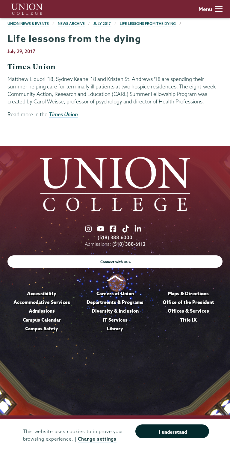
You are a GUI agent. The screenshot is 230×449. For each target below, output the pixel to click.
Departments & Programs (115, 302)
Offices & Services (188, 311)
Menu (211, 9)
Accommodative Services (41, 302)
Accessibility (41, 293)
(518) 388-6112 (129, 244)
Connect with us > (115, 262)
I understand (173, 432)
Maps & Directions (188, 293)
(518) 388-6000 (115, 237)
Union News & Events (28, 23)
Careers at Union (115, 293)
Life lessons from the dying (148, 23)
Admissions (42, 311)
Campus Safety (41, 329)
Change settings (97, 439)
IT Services (115, 320)
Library (115, 329)
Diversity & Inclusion (115, 311)
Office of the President (188, 302)
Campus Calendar (42, 320)
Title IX (188, 320)
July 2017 (102, 23)
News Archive (71, 23)
